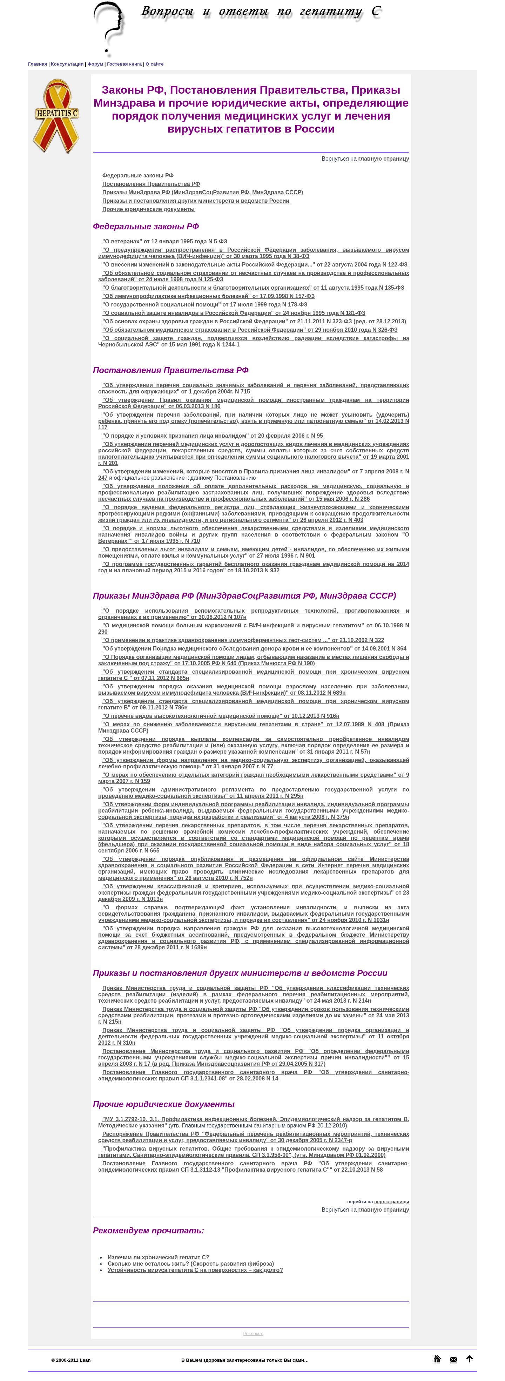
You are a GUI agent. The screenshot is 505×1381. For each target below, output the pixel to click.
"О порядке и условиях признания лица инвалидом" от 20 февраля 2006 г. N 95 (212, 436)
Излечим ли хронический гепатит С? (158, 1257)
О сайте (154, 64)
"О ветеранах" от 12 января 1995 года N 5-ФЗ (164, 241)
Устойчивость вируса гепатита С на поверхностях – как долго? (195, 1270)
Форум (95, 64)
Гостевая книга (125, 64)
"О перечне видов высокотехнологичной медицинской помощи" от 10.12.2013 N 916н (220, 716)
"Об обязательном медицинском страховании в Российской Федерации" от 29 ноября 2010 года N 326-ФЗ (250, 330)
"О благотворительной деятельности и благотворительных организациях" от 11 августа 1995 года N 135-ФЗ (253, 288)
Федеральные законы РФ (138, 175)
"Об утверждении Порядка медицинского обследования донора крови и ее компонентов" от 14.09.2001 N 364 (254, 649)
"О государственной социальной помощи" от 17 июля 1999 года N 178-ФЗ (205, 305)
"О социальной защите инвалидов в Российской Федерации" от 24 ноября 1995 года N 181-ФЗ (233, 313)
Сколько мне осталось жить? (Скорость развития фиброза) (191, 1264)
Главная (38, 64)
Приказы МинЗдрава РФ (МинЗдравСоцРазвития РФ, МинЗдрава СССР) (202, 192)
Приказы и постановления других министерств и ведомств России (195, 201)
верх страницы (391, 1201)
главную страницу (383, 159)
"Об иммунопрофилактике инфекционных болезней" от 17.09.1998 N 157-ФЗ (208, 296)
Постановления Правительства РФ (151, 184)
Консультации (68, 64)
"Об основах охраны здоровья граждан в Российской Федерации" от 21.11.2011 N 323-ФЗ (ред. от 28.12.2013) (254, 321)
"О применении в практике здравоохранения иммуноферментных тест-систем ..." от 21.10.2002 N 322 (243, 640)
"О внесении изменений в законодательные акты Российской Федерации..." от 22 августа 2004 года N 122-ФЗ (255, 265)
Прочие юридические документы (148, 209)
